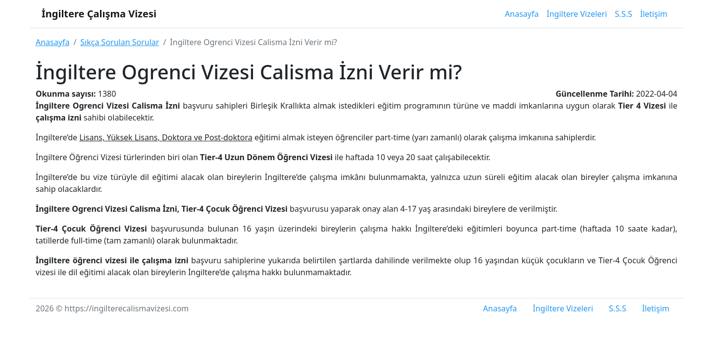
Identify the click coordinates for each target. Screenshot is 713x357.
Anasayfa (522, 13)
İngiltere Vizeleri (577, 13)
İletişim (653, 13)
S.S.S (623, 13)
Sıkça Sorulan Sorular (119, 42)
